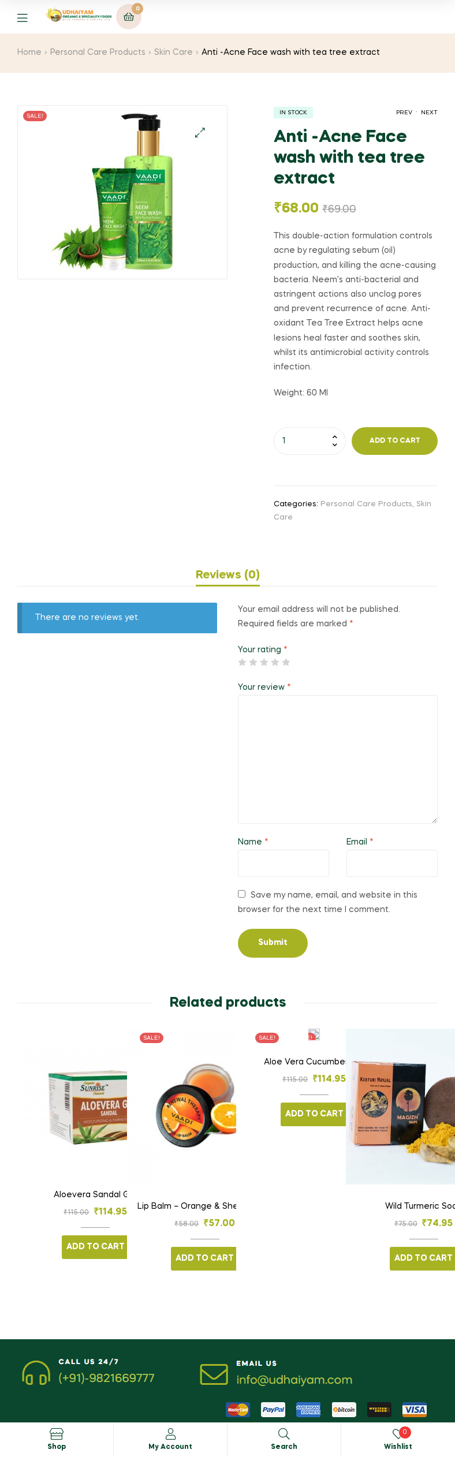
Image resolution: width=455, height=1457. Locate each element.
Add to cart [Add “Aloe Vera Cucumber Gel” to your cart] (314, 1114)
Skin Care (173, 52)
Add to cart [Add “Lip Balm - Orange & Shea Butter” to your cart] (205, 1258)
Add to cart (395, 441)
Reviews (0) (228, 575)
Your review (264, 687)
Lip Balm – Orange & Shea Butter (204, 1206)
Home (29, 52)
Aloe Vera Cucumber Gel (314, 1062)
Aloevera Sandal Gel (95, 1195)
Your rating (263, 650)
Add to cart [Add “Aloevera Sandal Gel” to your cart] (95, 1247)
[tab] (228, 575)
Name (253, 842)
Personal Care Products (98, 52)
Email (360, 842)
